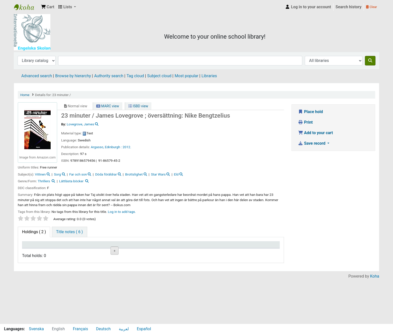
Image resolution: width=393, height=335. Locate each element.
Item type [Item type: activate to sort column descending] (33, 247)
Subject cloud (159, 75)
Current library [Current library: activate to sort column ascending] (69, 247)
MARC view (107, 106)
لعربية (124, 328)
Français (80, 328)
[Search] (370, 60)
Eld (176, 174)
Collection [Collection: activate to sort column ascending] (98, 247)
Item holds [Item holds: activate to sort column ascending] (259, 247)
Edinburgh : (113, 147)
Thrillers (44, 181)
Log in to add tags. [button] (122, 212)
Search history (349, 7)
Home (25, 95)
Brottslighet (134, 174)
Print (305, 122)
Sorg (57, 174)
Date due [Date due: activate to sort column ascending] (225, 247)
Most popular (186, 75)
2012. (127, 147)
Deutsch (103, 328)
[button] (47, 7)
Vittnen (40, 174)
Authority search (108, 75)
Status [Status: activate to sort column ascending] (191, 247)
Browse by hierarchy (73, 75)
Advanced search (36, 75)
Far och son (78, 174)
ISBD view (138, 106)
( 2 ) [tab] (34, 231)
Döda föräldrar (106, 174)
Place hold (310, 111)
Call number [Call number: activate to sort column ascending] (131, 247)
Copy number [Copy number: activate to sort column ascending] (165, 247)
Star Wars (158, 174)
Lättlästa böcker (71, 181)
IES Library (26, 7)
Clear (371, 7)
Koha (374, 320)
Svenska (36, 328)
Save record (312, 143)
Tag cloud (135, 75)
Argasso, (97, 147)
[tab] (69, 232)
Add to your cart (315, 132)
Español (144, 328)
